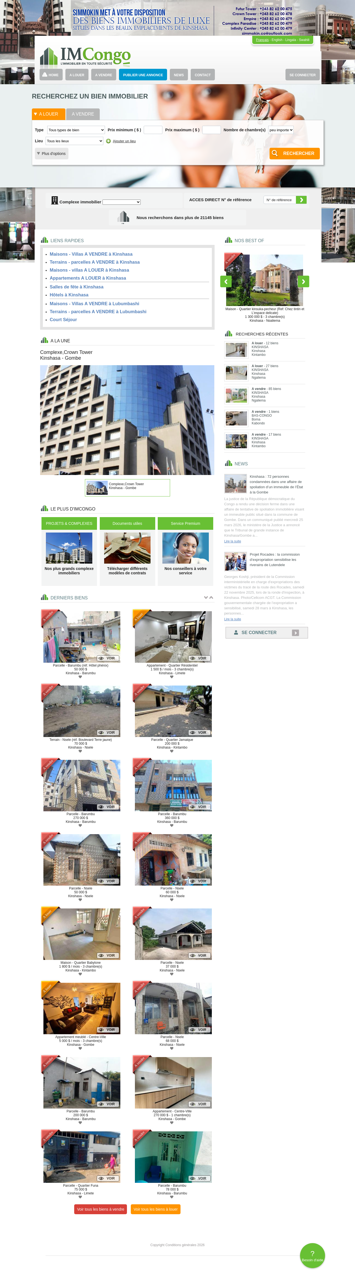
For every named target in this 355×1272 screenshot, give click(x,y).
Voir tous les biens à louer (156, 1209)
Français (262, 40)
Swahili (304, 40)
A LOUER (77, 75)
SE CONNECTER (303, 75)
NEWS (179, 75)
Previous (226, 281)
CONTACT (203, 75)
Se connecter (255, 632)
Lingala (290, 40)
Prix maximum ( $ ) (182, 130)
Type (39, 130)
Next (303, 281)
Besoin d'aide (312, 1255)
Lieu (39, 141)
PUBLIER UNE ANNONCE (143, 75)
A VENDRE (103, 75)
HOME (54, 75)
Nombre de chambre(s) (244, 130)
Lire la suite (232, 541)
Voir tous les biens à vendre (100, 1209)
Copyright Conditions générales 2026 (177, 1245)
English (277, 40)
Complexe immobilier (76, 202)
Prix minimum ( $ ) (124, 130)
